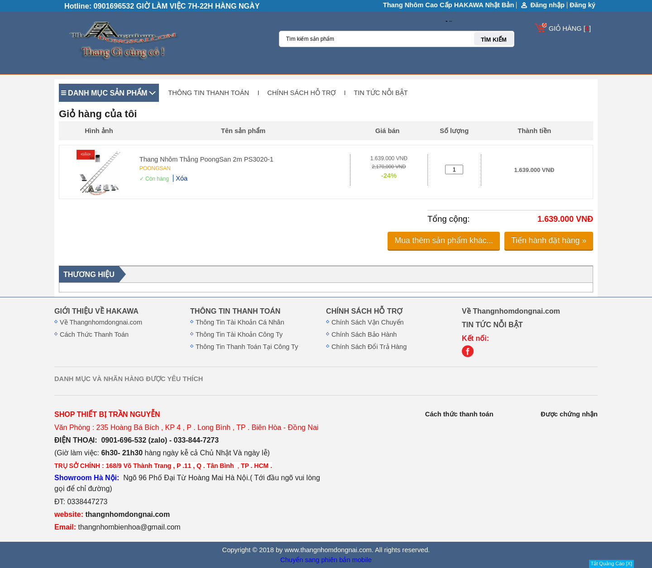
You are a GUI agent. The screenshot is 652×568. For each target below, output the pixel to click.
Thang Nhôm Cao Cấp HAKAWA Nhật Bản (448, 5)
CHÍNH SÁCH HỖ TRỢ (301, 92)
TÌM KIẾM (494, 39)
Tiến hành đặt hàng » (548, 240)
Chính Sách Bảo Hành (364, 334)
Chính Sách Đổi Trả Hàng (369, 346)
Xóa (181, 178)
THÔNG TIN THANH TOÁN (208, 92)
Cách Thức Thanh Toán (94, 334)
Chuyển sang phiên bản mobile (326, 559)
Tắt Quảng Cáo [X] (611, 563)
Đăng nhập (547, 5)
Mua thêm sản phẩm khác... (443, 240)
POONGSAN (155, 168)
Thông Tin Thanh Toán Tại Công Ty (247, 346)
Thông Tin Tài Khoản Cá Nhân (240, 322)
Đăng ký (582, 5)
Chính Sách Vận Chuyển (367, 322)
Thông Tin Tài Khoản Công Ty (239, 334)
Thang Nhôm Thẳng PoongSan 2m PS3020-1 (206, 159)
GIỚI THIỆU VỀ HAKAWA (96, 311)
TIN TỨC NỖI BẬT (381, 92)
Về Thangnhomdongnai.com (101, 322)
